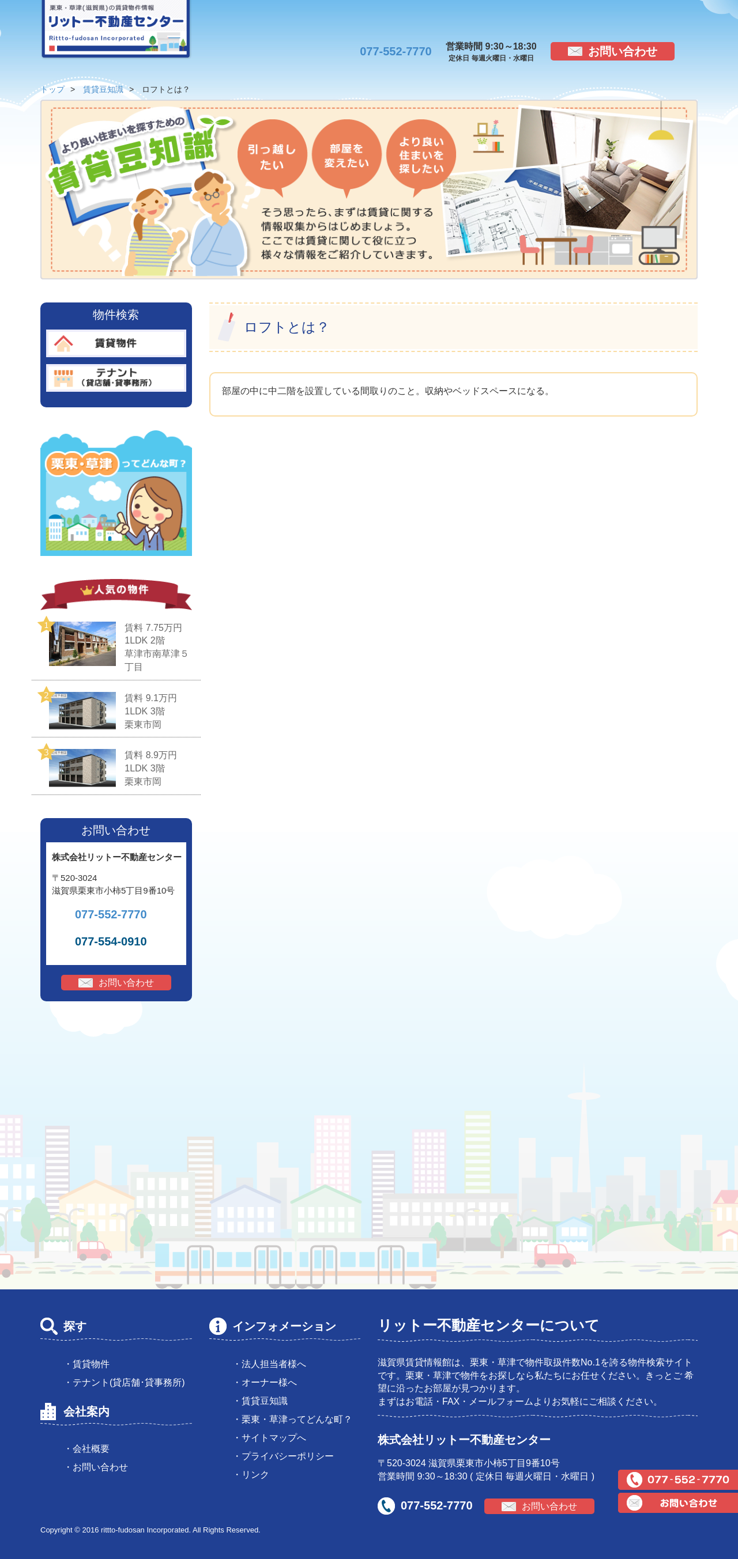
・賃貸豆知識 (260, 1401)
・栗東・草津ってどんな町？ (292, 1419)
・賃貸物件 (86, 1364)
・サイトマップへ (269, 1438)
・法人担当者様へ (269, 1364)
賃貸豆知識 (103, 89)
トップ (52, 89)
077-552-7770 (396, 51)
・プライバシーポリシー (283, 1456)
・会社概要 (86, 1449)
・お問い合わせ (95, 1467)
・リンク (250, 1474)
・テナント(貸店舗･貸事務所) (124, 1382)
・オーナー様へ (264, 1382)
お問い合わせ (622, 51)
